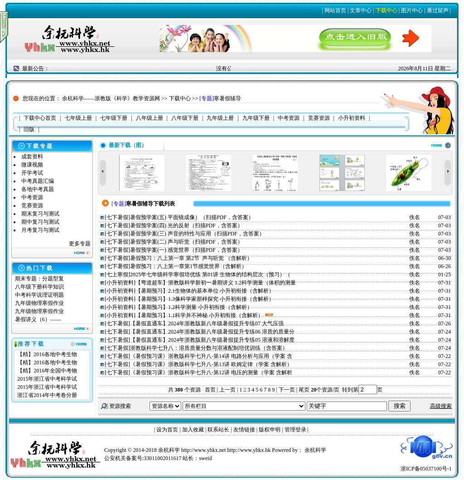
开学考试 (32, 173)
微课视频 (32, 165)
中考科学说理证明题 (39, 295)
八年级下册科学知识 (39, 287)
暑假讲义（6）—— (39, 319)
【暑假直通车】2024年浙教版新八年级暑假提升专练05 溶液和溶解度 (212, 340)
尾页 (303, 390)
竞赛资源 (32, 205)
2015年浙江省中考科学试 (47, 379)
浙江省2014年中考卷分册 (47, 395)
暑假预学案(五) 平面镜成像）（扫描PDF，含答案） (192, 217)
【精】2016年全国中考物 (47, 370)
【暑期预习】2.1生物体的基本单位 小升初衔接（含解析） (204, 291)
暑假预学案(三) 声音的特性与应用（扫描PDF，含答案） (197, 233)
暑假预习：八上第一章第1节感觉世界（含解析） (188, 266)
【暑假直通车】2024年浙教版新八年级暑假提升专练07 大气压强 (207, 323)
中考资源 (32, 197)
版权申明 (269, 429)
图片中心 (412, 10)
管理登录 (295, 429)
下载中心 (386, 10)
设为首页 (167, 429)
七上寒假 (117, 274)
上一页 (227, 390)
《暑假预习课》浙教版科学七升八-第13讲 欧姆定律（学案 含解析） (211, 364)
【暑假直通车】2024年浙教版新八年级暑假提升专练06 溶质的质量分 (212, 331)
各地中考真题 (37, 189)
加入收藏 (193, 429)
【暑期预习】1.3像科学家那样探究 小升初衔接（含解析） (204, 299)
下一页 (287, 390)
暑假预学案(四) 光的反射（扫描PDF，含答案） (186, 225)
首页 (210, 390)
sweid (205, 458)
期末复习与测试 (40, 214)
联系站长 (218, 429)
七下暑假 (117, 217)
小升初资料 (120, 282)
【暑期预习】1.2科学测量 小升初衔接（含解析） (193, 307)
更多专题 (80, 243)
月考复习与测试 (40, 230)
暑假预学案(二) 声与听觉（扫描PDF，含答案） (186, 242)
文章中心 (361, 10)
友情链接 (244, 429)
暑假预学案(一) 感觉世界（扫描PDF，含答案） (186, 250)
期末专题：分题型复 (39, 278)
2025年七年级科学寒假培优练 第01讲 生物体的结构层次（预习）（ (210, 274)
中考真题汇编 (37, 181)
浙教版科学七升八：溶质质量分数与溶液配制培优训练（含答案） (209, 348)
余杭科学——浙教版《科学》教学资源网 (111, 98)
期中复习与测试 (40, 222)
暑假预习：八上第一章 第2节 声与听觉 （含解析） (191, 258)
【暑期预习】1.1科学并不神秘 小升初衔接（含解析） (199, 315)
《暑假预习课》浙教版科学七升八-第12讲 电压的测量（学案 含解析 (211, 372)
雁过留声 (438, 10)
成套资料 (32, 156)
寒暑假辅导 (227, 98)
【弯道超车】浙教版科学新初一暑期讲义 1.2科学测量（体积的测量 (215, 282)
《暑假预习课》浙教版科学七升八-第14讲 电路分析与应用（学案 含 (211, 356)
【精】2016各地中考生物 (47, 354)
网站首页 (335, 10)
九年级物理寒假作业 (39, 303)
